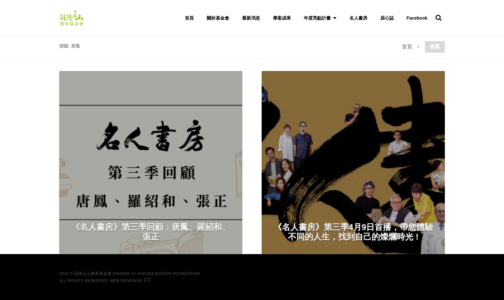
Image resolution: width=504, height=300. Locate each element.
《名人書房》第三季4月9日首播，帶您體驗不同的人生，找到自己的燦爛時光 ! (353, 232)
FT (147, 280)
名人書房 (358, 18)
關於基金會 (218, 18)
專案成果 (282, 18)
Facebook (417, 18)
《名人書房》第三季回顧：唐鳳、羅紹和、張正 (150, 232)
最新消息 (251, 18)
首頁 (189, 18)
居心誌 (387, 18)
